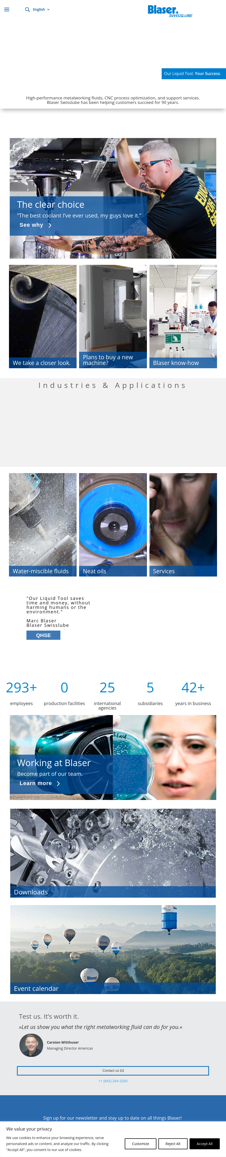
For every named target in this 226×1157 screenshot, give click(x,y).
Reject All (173, 1143)
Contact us (110, 1071)
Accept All (205, 1143)
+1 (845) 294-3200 (113, 1081)
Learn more (36, 783)
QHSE (43, 635)
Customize (140, 1143)
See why (31, 225)
